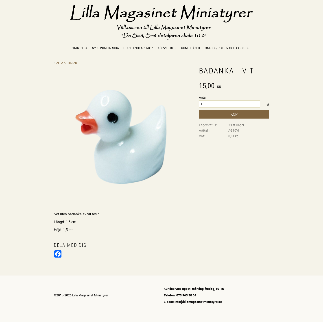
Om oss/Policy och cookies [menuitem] (227, 48)
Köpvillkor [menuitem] (167, 48)
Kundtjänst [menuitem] (190, 48)
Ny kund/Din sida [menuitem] (105, 48)
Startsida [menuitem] (79, 48)
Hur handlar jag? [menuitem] (138, 48)
